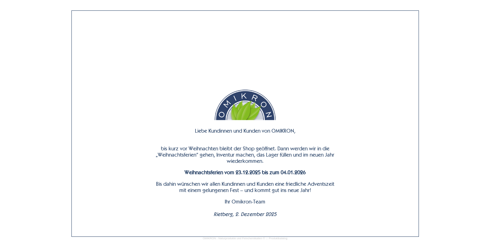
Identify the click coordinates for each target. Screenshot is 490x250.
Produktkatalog (278, 238)
